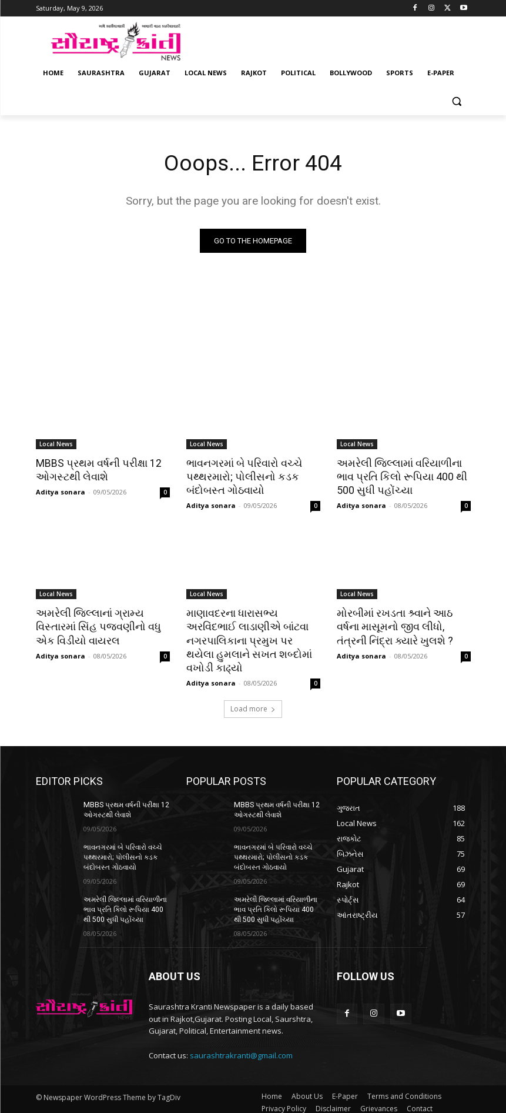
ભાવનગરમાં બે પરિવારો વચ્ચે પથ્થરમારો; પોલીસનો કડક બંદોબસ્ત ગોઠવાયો (242, 477)
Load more (253, 705)
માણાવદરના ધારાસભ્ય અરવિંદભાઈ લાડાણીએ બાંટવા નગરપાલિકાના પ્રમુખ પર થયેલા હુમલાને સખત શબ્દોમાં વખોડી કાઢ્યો (251, 638)
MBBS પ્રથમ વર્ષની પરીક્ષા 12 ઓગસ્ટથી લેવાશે (96, 470)
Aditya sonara (60, 491)
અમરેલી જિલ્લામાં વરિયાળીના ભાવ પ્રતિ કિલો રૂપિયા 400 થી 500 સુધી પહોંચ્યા (399, 477)
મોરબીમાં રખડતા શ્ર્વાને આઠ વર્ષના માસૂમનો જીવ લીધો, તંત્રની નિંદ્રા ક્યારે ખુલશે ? (404, 625)
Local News (56, 444)
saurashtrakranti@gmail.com (241, 1049)
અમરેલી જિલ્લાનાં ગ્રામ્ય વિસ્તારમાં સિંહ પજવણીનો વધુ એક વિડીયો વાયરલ (95, 625)
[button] (457, 101)
